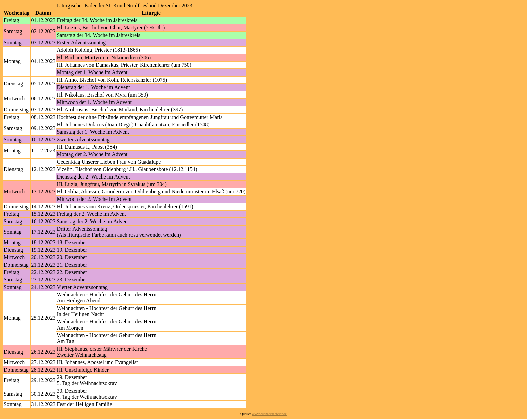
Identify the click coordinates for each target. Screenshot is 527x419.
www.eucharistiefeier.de (269, 414)
